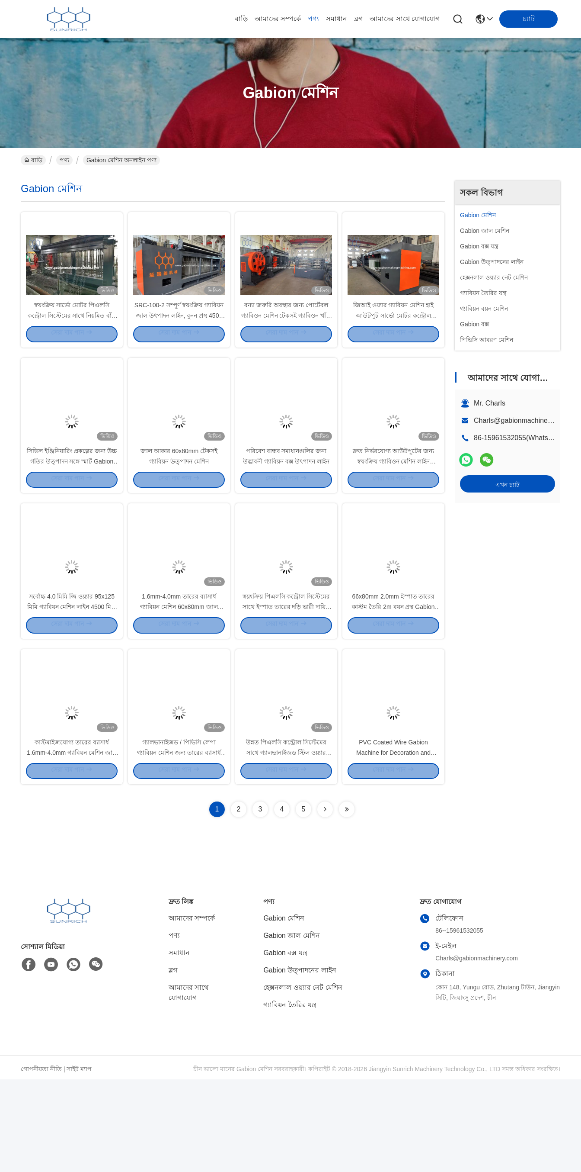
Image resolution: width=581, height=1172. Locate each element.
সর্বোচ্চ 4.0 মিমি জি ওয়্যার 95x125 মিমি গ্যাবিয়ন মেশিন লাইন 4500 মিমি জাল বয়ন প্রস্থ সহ (72, 675)
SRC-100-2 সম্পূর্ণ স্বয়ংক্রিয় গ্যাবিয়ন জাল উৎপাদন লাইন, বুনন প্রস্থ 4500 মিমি (179, 337)
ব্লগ (358, 19)
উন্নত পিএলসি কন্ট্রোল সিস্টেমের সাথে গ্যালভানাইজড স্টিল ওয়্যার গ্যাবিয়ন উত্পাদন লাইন (286, 844)
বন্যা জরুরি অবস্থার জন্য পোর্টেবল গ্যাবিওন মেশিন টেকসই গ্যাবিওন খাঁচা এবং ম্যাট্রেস (286, 337)
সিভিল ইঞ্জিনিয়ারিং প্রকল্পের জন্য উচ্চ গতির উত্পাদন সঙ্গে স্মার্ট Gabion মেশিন (72, 506)
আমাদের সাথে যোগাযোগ (405, 19)
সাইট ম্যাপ (79, 1161)
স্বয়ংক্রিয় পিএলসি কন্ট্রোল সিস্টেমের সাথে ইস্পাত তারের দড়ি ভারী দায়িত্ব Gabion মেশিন (286, 675)
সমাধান (336, 19)
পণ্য (313, 19)
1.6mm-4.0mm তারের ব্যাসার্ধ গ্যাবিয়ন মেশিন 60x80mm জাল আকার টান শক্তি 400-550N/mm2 (178, 675)
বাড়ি (241, 19)
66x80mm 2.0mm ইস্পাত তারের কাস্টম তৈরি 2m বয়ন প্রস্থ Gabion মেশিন (393, 675)
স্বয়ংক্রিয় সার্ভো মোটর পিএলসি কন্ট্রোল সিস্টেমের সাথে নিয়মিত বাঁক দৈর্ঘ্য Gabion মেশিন (72, 337)
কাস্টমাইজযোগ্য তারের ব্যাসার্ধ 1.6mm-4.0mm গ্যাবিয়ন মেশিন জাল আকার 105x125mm (72, 844)
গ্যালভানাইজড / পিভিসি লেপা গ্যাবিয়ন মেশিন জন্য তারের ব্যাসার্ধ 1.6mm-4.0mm (179, 844)
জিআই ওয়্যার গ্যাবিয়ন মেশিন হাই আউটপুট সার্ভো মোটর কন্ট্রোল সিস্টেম (393, 337)
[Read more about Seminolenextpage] (325, 902)
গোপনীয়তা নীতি (41, 1161)
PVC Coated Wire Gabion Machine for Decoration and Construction (393, 844)
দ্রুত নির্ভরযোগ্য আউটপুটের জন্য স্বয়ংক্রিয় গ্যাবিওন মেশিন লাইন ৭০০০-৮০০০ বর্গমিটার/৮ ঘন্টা (393, 506)
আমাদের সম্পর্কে (278, 19)
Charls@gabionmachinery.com (521, 420)
